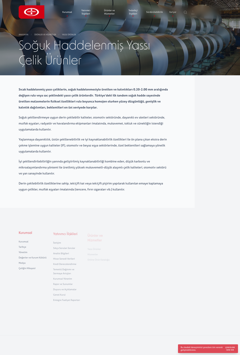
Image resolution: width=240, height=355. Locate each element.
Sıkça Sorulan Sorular (64, 250)
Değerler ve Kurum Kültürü (32, 259)
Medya (22, 264)
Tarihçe (22, 248)
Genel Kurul (59, 297)
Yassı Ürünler (69, 34)
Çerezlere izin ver (230, 348)
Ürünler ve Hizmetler (45, 34)
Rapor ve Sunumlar (63, 286)
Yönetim (23, 254)
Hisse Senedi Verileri (64, 261)
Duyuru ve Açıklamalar (64, 291)
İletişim (57, 245)
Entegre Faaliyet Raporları (66, 302)
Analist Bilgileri (61, 255)
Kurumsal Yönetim (62, 281)
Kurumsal (25, 235)
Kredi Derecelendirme (64, 266)
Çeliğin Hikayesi (27, 270)
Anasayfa (24, 34)
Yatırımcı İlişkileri (65, 236)
